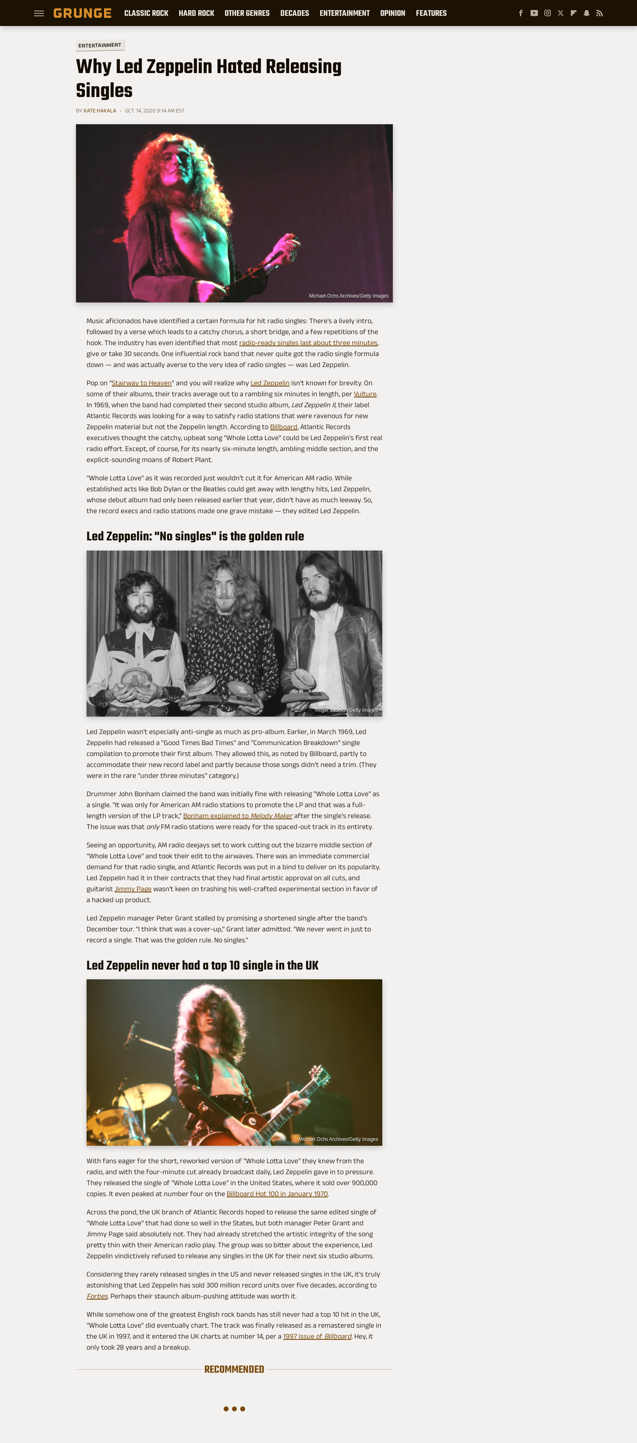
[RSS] (599, 13)
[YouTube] (534, 13)
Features (431, 13)
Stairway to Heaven (142, 383)
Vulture (365, 394)
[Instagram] (547, 13)
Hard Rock (196, 13)
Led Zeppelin (270, 383)
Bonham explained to (237, 816)
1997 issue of (317, 1336)
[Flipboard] (573, 13)
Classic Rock (146, 13)
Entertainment (345, 13)
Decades (294, 13)
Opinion (392, 13)
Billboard (283, 427)
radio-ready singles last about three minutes (308, 343)
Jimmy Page (133, 889)
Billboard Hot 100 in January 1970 (277, 1194)
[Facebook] (521, 13)
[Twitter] (560, 13)
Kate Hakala (100, 110)
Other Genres (247, 13)
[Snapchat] (586, 13)
